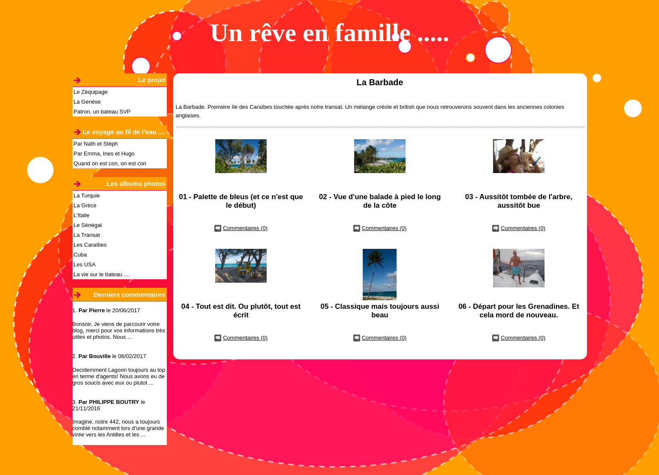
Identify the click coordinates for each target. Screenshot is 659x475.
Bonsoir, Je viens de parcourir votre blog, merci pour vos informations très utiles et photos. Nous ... (119, 330)
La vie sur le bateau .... (102, 274)
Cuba (80, 254)
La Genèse (87, 102)
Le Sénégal (88, 225)
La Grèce (85, 205)
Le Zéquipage (91, 92)
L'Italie (82, 215)
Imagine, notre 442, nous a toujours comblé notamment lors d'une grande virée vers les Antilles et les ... (118, 428)
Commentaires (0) (245, 228)
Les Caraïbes (90, 245)
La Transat (87, 235)
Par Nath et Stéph (96, 143)
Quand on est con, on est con (110, 163)
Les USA (85, 264)
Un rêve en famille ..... (329, 32)
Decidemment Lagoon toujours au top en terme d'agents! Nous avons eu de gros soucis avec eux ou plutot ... (119, 376)
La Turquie (87, 195)
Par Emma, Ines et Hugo (104, 153)
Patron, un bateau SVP (102, 111)
